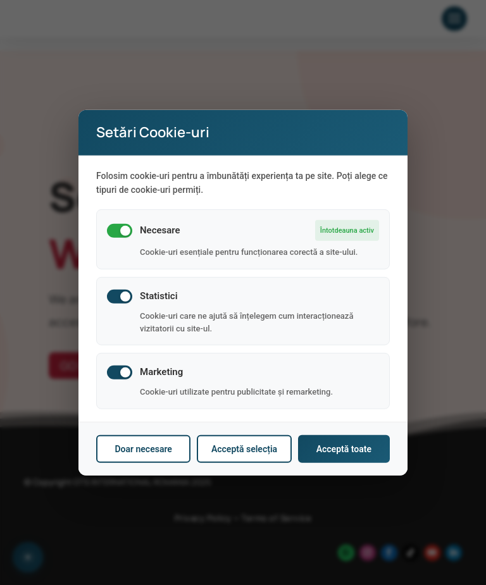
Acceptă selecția (244, 449)
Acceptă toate (343, 449)
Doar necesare (143, 449)
